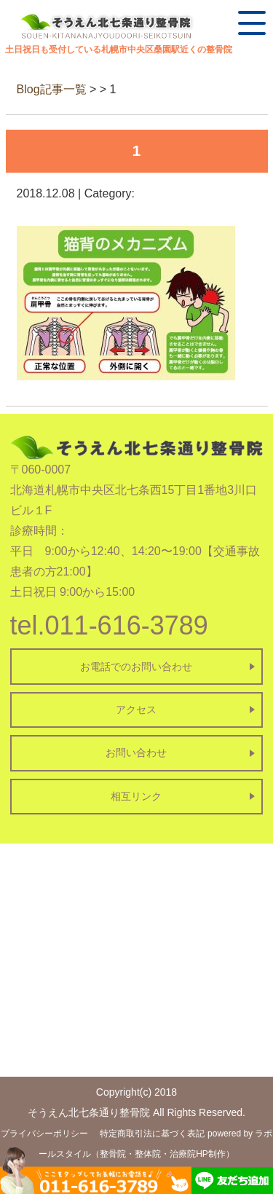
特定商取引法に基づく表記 (152, 1133)
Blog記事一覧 (52, 89)
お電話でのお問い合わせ (136, 666)
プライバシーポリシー (44, 1133)
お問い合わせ (136, 752)
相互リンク (136, 796)
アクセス (136, 709)
